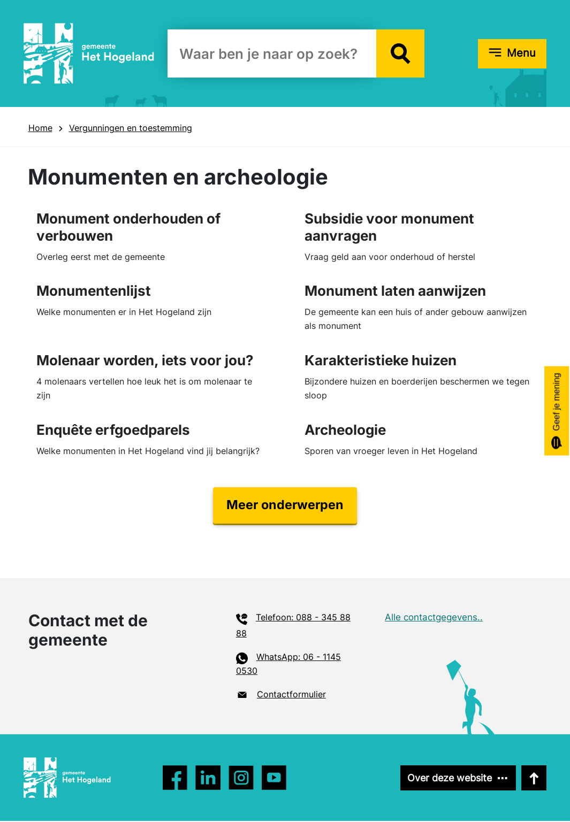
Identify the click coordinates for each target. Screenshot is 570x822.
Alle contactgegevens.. (434, 618)
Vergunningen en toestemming (130, 127)
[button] (400, 53)
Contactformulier (291, 695)
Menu (521, 53)
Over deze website (448, 779)
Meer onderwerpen (285, 505)
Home (40, 127)
